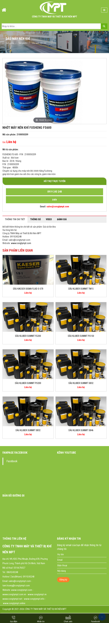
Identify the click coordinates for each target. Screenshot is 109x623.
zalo (54, 199)
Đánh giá (62, 219)
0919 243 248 (54, 191)
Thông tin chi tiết (15, 219)
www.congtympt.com (21, 243)
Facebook (12, 461)
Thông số (35, 219)
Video (49, 219)
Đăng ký (63, 579)
